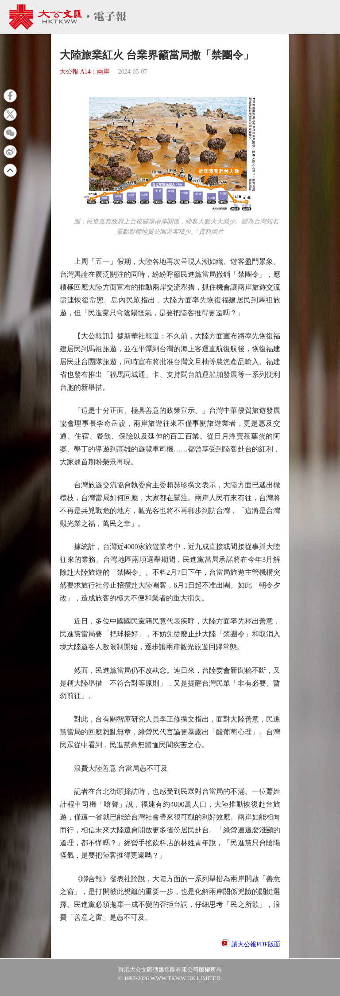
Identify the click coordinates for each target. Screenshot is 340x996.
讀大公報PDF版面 (256, 944)
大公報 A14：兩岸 (84, 71)
